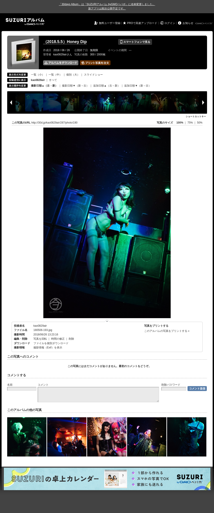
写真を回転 (40, 338)
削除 (71, 338)
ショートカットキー (196, 116)
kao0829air (40, 325)
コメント (43, 384)
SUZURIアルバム (25, 21)
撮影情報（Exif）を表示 (47, 347)
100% (180, 122)
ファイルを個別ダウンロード (50, 343)
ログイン (169, 23)
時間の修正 (58, 338)
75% (191, 122)
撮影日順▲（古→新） (44, 85)
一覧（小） (37, 74)
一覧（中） (55, 74)
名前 (10, 384)
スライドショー (93, 74)
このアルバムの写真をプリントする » (167, 331)
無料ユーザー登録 (109, 23)
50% (199, 122)
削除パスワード (170, 384)
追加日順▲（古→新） (106, 85)
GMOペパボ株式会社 (204, 23)
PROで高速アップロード (142, 23)
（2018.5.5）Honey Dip (65, 41)
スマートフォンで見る (135, 42)
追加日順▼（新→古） (137, 85)
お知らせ (188, 23)
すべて (53, 80)
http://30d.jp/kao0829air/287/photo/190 (54, 122)
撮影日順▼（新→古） (75, 85)
